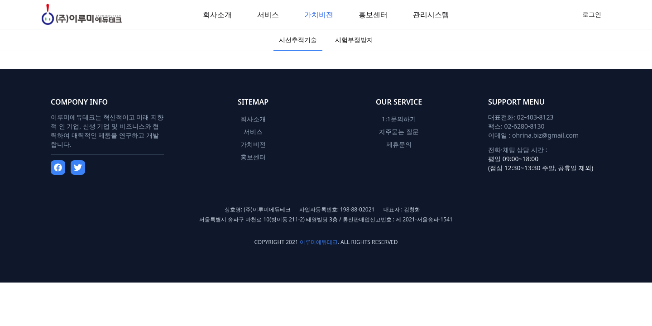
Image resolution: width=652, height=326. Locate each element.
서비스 (268, 14)
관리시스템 (431, 14)
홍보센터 (373, 14)
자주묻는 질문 (399, 131)
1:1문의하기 (399, 119)
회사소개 (217, 14)
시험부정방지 (354, 39)
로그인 (591, 14)
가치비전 (318, 14)
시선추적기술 (298, 39)
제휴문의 (399, 144)
